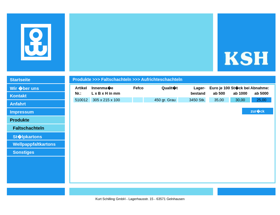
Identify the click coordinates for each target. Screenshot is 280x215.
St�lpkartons (27, 136)
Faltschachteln (28, 127)
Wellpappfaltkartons (34, 144)
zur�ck (257, 111)
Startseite (20, 79)
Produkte (19, 119)
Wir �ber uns (24, 88)
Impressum (22, 111)
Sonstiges (23, 152)
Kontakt (18, 95)
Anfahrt (18, 103)
